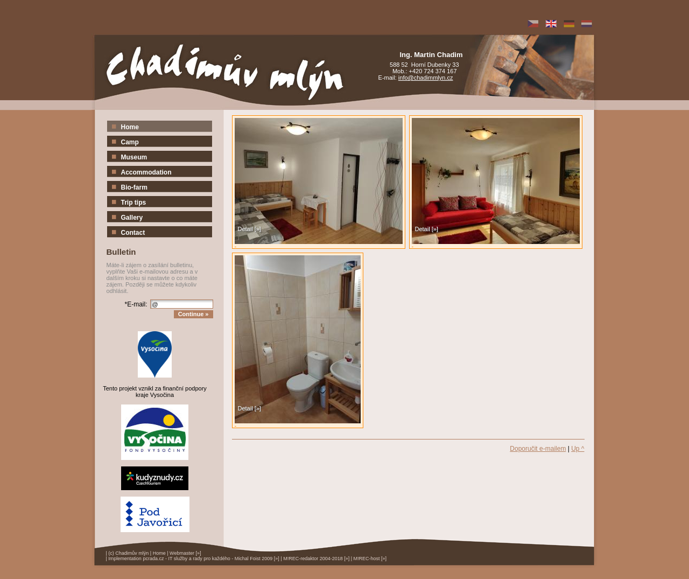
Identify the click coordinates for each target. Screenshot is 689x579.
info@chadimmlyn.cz (425, 77)
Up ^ (577, 448)
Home (159, 553)
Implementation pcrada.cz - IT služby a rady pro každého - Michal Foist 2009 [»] (193, 558)
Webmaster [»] (185, 553)
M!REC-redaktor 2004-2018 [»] (316, 558)
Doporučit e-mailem (538, 448)
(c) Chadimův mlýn (128, 553)
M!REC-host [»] (370, 558)
